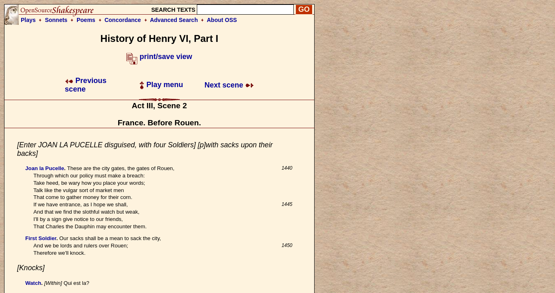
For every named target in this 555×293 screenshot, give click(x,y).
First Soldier (40, 238)
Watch (33, 283)
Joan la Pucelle (44, 168)
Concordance (122, 20)
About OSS (222, 20)
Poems (86, 20)
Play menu (161, 85)
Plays (28, 20)
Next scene (229, 85)
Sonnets (56, 20)
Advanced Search (174, 20)
